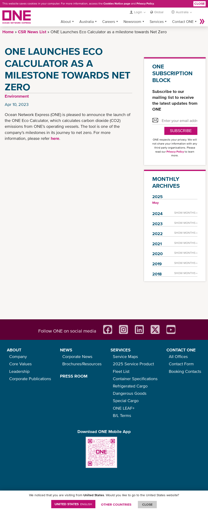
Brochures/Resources (82, 363)
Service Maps (125, 356)
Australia (86, 21)
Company (18, 356)
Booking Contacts (185, 371)
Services (157, 21)
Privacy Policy (145, 3)
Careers (108, 21)
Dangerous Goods (129, 393)
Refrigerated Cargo (130, 385)
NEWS (66, 349)
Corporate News (77, 356)
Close (199, 3)
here (55, 138)
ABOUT (14, 349)
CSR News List (32, 31)
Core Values (20, 363)
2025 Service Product (133, 363)
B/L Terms (122, 415)
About (66, 21)
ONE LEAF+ (124, 408)
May (155, 202)
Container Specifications (135, 378)
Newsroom (132, 21)
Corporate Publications (30, 378)
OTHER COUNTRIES (116, 504)
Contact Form (181, 363)
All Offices (178, 356)
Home (8, 31)
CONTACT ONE (181, 349)
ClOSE (147, 504)
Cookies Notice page (116, 3)
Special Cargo (126, 400)
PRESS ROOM (73, 376)
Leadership (19, 371)
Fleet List (121, 371)
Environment (17, 96)
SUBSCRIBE (181, 131)
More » (202, 21)
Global (158, 12)
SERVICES (120, 349)
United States (73, 504)
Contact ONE (183, 21)
